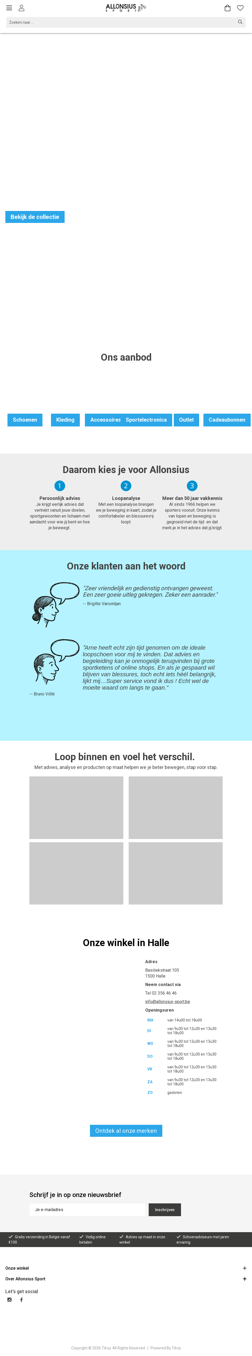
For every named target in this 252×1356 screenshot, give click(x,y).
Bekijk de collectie (35, 217)
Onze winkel (126, 1268)
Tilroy (176, 1348)
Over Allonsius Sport (126, 1278)
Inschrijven (165, 1210)
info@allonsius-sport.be (167, 1001)
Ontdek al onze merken (126, 1130)
